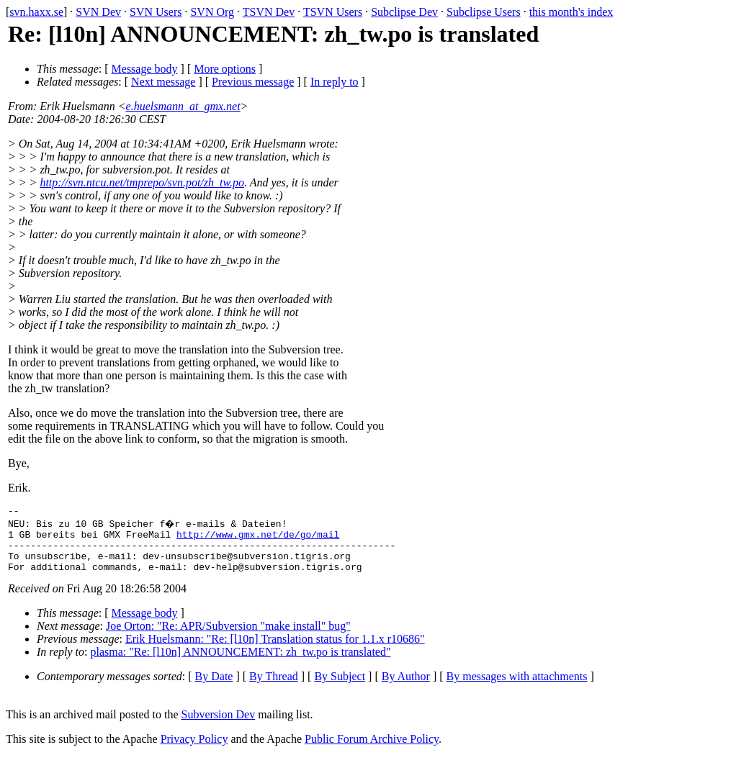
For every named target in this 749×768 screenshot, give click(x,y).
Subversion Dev (218, 725)
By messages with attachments (517, 687)
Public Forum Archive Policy (372, 750)
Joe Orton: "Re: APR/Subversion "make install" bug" (228, 637)
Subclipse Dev (404, 12)
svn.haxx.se (36, 12)
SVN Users (155, 12)
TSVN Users (332, 12)
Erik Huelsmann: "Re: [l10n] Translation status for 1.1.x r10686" (275, 649)
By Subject (339, 687)
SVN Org (212, 12)
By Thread (273, 687)
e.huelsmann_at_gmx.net (183, 106)
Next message (163, 82)
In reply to (334, 82)
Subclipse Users (484, 12)
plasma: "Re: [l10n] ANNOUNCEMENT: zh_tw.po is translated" (241, 662)
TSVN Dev (269, 12)
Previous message (253, 82)
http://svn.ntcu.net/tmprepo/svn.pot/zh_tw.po (142, 182)
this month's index (571, 12)
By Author (406, 687)
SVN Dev (98, 12)
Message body (145, 69)
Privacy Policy (194, 750)
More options (225, 69)
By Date (214, 687)
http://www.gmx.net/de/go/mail (257, 538)
